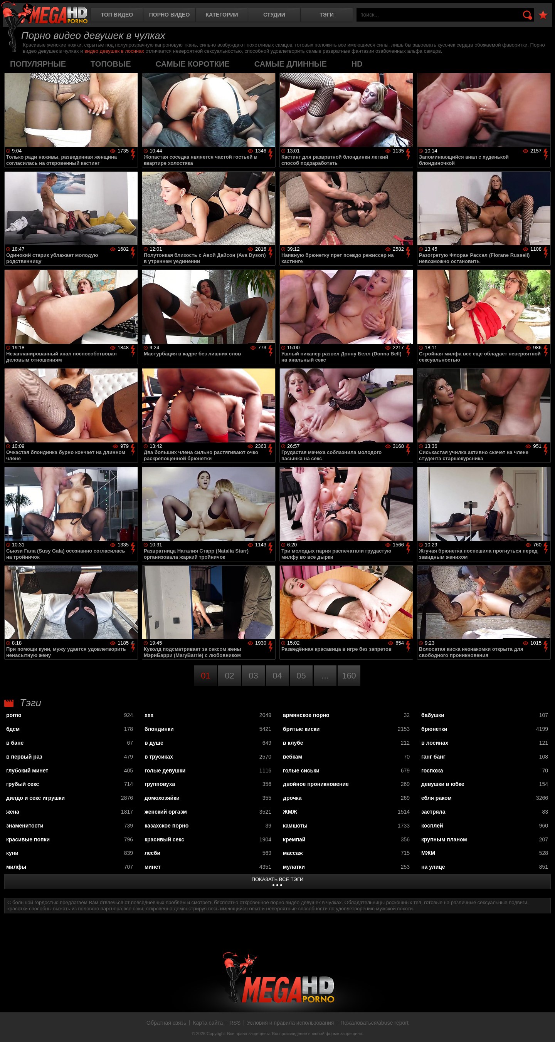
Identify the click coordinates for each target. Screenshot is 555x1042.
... (324, 675)
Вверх (543, 1028)
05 (301, 675)
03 (253, 675)
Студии (274, 15)
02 (229, 675)
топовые (111, 64)
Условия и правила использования (290, 1023)
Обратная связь (166, 1023)
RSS (234, 1023)
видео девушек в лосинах (114, 51)
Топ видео (117, 15)
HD (357, 64)
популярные (38, 64)
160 (349, 675)
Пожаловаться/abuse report (374, 1023)
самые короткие (193, 64)
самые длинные (290, 64)
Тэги (327, 15)
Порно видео (169, 15)
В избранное (543, 15)
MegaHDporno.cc (44, 13)
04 (277, 675)
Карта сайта (208, 1023)
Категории (222, 15)
